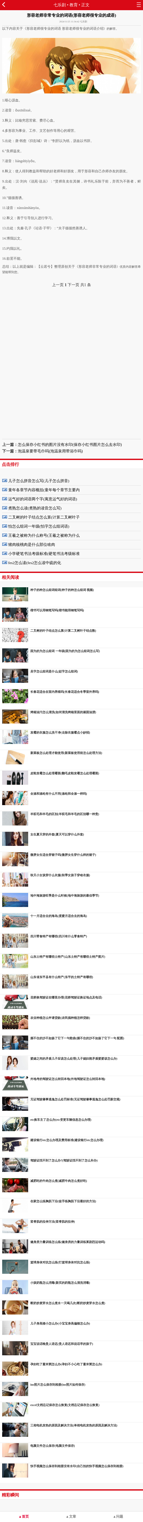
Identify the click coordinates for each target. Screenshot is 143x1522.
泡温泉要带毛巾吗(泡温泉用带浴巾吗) (50, 451)
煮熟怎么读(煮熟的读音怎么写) (35, 508)
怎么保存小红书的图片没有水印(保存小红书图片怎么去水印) (70, 444)
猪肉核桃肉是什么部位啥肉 (31, 544)
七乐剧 (60, 5)
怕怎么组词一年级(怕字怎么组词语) (38, 526)
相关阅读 (10, 577)
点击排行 (10, 464)
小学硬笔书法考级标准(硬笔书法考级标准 (44, 553)
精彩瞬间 (10, 1495)
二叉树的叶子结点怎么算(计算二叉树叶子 (44, 517)
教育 (74, 5)
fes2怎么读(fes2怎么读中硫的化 (34, 563)
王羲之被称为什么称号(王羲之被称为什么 (44, 535)
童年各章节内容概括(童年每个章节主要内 (44, 490)
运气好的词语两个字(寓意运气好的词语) (42, 499)
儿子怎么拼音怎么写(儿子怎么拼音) (38, 481)
